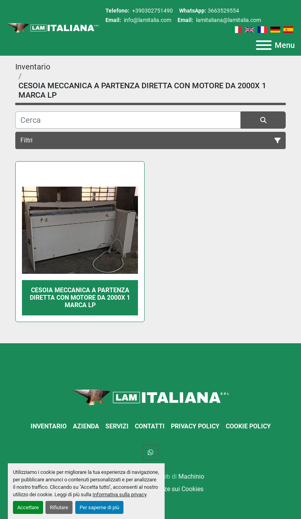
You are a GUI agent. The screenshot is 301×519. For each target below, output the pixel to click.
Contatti (150, 426)
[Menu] (264, 45)
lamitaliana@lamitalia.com (228, 20)
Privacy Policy (195, 426)
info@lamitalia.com (147, 20)
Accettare (28, 507)
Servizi (117, 426)
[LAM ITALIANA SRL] (150, 397)
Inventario (49, 426)
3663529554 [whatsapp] (223, 10)
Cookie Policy (248, 426)
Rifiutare (59, 507)
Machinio (191, 476)
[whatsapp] (150, 452)
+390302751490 (152, 10)
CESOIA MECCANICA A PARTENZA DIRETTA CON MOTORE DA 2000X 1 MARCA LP (80, 297)
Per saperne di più (99, 507)
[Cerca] (128, 120)
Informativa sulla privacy (119, 494)
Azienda (86, 426)
